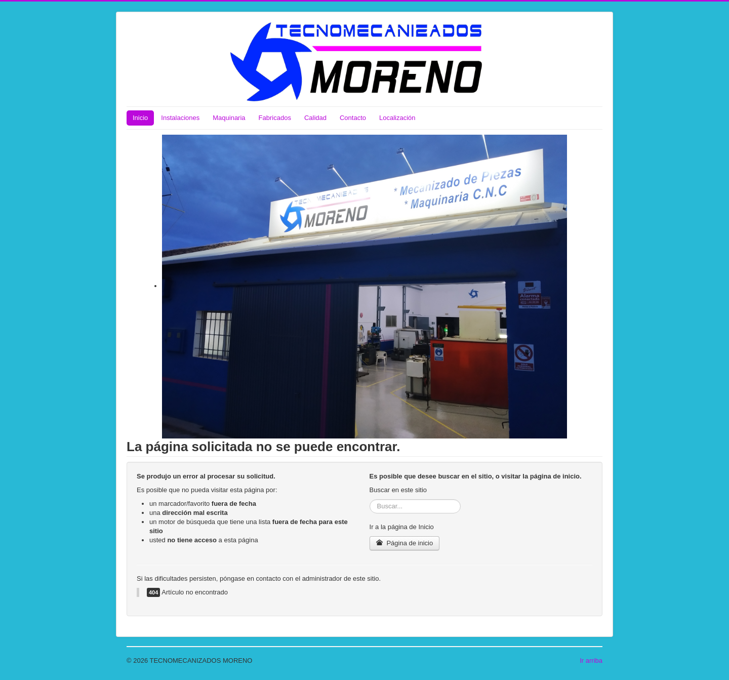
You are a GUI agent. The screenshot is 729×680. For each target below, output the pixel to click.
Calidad (315, 118)
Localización (397, 118)
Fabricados (275, 118)
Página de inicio (404, 543)
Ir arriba (591, 660)
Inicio (140, 118)
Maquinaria (229, 118)
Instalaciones (180, 118)
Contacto (353, 118)
